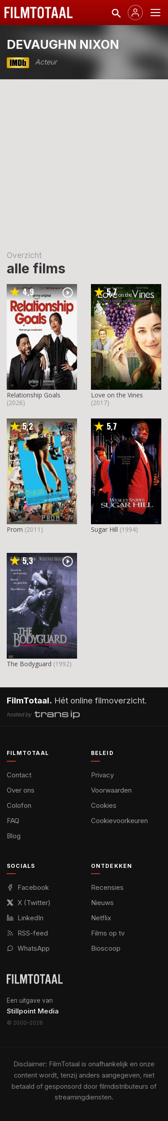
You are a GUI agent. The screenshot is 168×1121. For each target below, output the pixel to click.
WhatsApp (28, 948)
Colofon (19, 805)
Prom (15, 529)
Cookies (103, 805)
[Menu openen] (155, 12)
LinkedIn (25, 918)
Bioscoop (106, 948)
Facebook (28, 887)
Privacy (102, 775)
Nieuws (102, 902)
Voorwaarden (111, 790)
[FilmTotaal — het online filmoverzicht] (35, 979)
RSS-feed (27, 933)
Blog (14, 836)
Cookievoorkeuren (119, 820)
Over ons (20, 790)
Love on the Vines (117, 395)
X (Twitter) (29, 902)
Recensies (107, 887)
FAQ (13, 820)
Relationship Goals (33, 395)
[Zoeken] (115, 12)
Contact (19, 775)
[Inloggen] (135, 12)
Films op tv (108, 933)
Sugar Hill (104, 529)
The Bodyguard (29, 664)
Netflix (101, 918)
